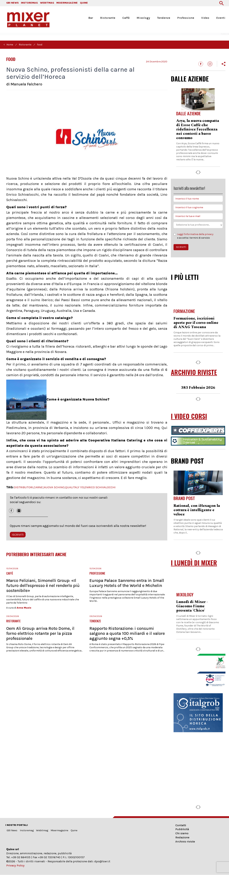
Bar (90, 17)
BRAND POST (187, 460)
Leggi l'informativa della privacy (195, 234)
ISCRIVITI (18, 534)
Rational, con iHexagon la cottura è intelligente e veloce (197, 510)
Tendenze (163, 17)
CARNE (38, 487)
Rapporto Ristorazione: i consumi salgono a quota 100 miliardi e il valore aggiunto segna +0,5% (127, 633)
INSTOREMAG (29, 2)
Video (205, 17)
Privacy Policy (15, 865)
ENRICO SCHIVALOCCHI (100, 487)
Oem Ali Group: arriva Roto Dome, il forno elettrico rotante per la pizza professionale (40, 633)
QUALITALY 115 (74, 487)
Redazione (182, 837)
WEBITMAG (47, 2)
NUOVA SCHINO (54, 487)
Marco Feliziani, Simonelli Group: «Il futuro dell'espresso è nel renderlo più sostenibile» (43, 585)
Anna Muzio (24, 607)
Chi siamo (181, 833)
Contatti (180, 825)
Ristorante (107, 17)
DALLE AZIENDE (190, 78)
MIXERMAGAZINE (67, 2)
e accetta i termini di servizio (193, 236)
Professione (185, 17)
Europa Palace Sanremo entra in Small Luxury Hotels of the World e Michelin (126, 583)
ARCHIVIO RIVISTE (194, 372)
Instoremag (27, 830)
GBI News (12, 830)
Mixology (143, 17)
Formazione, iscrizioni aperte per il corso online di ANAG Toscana (196, 323)
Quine (74, 830)
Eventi (220, 17)
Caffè (126, 17)
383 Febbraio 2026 (198, 387)
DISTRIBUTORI (23, 487)
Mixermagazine (59, 830)
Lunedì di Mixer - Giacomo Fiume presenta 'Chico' (192, 606)
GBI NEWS (12, 2)
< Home (8, 44)
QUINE (84, 2)
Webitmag (42, 830)
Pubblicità (182, 829)
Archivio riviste (185, 841)
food (39, 44)
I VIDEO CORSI (189, 416)
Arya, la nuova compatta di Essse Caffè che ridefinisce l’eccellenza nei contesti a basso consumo (197, 129)
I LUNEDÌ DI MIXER (194, 562)
